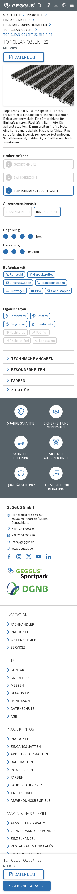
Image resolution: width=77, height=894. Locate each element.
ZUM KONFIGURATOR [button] (27, 885)
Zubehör (18, 389)
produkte (35, 15)
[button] (40, 5)
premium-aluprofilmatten (25, 25)
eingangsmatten (17, 20)
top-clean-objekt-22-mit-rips (27, 34)
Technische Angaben (30, 358)
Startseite (12, 15)
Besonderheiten (26, 369)
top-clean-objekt (18, 30)
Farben (16, 380)
